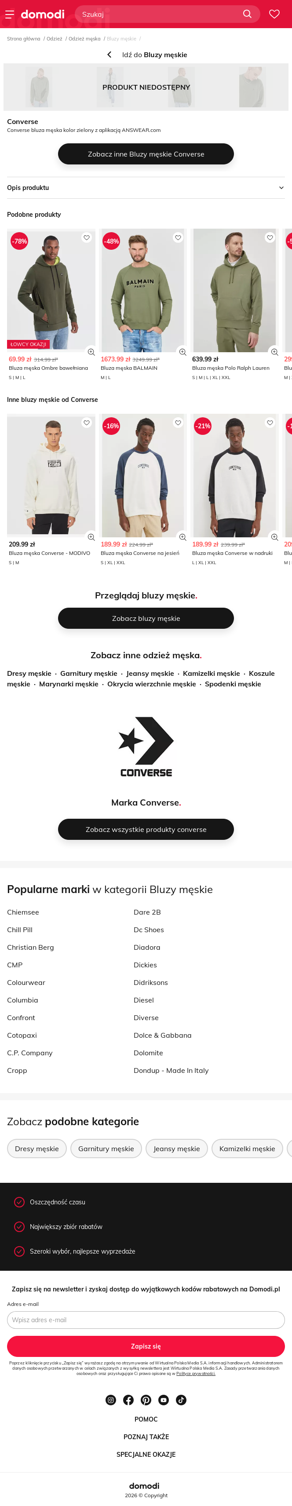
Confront (21, 1017)
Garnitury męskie (88, 673)
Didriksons (151, 982)
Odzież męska (85, 39)
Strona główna (23, 39)
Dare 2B (147, 912)
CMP (14, 964)
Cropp (17, 1070)
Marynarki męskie (69, 683)
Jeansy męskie (150, 673)
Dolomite (148, 1052)
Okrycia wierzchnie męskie (151, 683)
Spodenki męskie (233, 683)
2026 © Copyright (146, 1495)
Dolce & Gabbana (163, 1035)
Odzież (54, 39)
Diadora (147, 947)
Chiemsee (23, 912)
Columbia (22, 999)
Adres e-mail (23, 1304)
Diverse (146, 1017)
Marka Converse (145, 802)
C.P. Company (30, 1052)
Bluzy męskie (121, 39)
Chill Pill (20, 929)
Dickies (145, 964)
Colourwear (26, 982)
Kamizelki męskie (211, 673)
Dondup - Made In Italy (171, 1070)
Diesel (144, 999)
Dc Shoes (149, 929)
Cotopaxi (22, 1035)
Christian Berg (30, 947)
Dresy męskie (29, 673)
